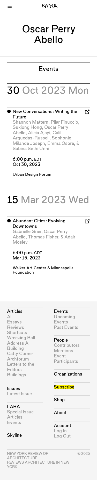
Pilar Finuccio (64, 122)
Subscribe (64, 387)
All (9, 317)
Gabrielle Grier (27, 231)
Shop (59, 400)
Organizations (68, 374)
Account (62, 425)
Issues (13, 388)
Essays (14, 322)
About (60, 413)
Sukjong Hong (27, 127)
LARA (13, 407)
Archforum (18, 359)
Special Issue (20, 412)
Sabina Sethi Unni (31, 148)
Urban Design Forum (32, 175)
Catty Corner (20, 353)
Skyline (14, 435)
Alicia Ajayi (39, 133)
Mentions (63, 351)
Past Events (66, 327)
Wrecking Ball (21, 338)
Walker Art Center (29, 268)
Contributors (67, 345)
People (61, 340)
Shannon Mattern (30, 122)
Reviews (15, 327)
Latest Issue (19, 394)
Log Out (62, 436)
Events (14, 422)
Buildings (16, 375)
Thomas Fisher (43, 237)
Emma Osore (60, 143)
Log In (60, 431)
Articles (15, 311)
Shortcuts (17, 332)
